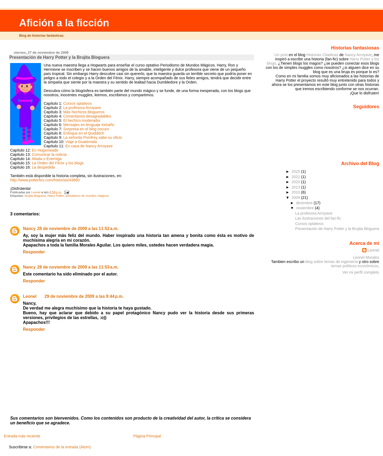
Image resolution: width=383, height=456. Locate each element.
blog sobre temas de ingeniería (331, 262)
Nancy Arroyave (358, 55)
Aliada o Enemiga (47, 159)
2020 (296, 182)
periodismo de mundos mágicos (87, 195)
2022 (296, 177)
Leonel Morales (366, 257)
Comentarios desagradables (87, 116)
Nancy (29, 228)
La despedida (43, 167)
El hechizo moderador (82, 120)
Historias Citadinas (322, 55)
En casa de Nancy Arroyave (89, 146)
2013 (296, 187)
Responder (34, 252)
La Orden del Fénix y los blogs (58, 163)
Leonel (29, 296)
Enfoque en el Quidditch (83, 133)
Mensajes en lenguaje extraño (88, 125)
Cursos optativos (77, 103)
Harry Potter (55, 195)
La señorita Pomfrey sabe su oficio (92, 137)
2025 (296, 171)
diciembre (305, 203)
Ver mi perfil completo (360, 272)
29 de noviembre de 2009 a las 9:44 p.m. (84, 296)
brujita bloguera (35, 195)
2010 (296, 192)
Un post (281, 55)
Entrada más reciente (22, 436)
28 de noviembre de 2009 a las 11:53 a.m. (78, 267)
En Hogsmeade (45, 150)
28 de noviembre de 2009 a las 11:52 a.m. (78, 228)
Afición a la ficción (64, 22)
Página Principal (147, 436)
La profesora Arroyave (82, 108)
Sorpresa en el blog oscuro (86, 129)
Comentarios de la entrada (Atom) (62, 447)
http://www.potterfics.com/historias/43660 (45, 180)
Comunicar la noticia (49, 154)
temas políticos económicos (354, 266)
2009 (296, 197)
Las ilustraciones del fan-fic (318, 218)
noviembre (305, 208)
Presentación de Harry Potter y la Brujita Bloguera (337, 229)
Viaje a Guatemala (81, 142)
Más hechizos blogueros (84, 112)
